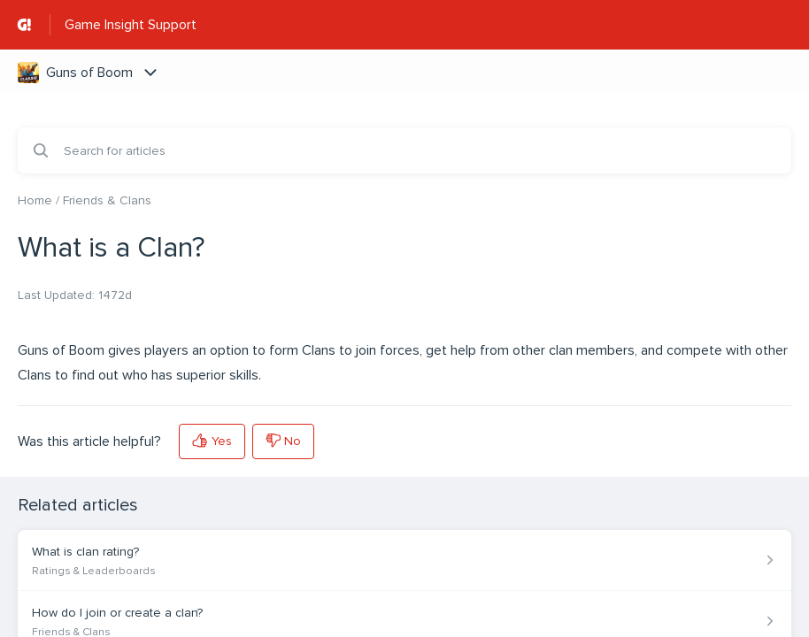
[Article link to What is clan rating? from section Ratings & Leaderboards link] (404, 560)
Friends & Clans (107, 200)
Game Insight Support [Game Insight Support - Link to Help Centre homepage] (130, 25)
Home (35, 200)
